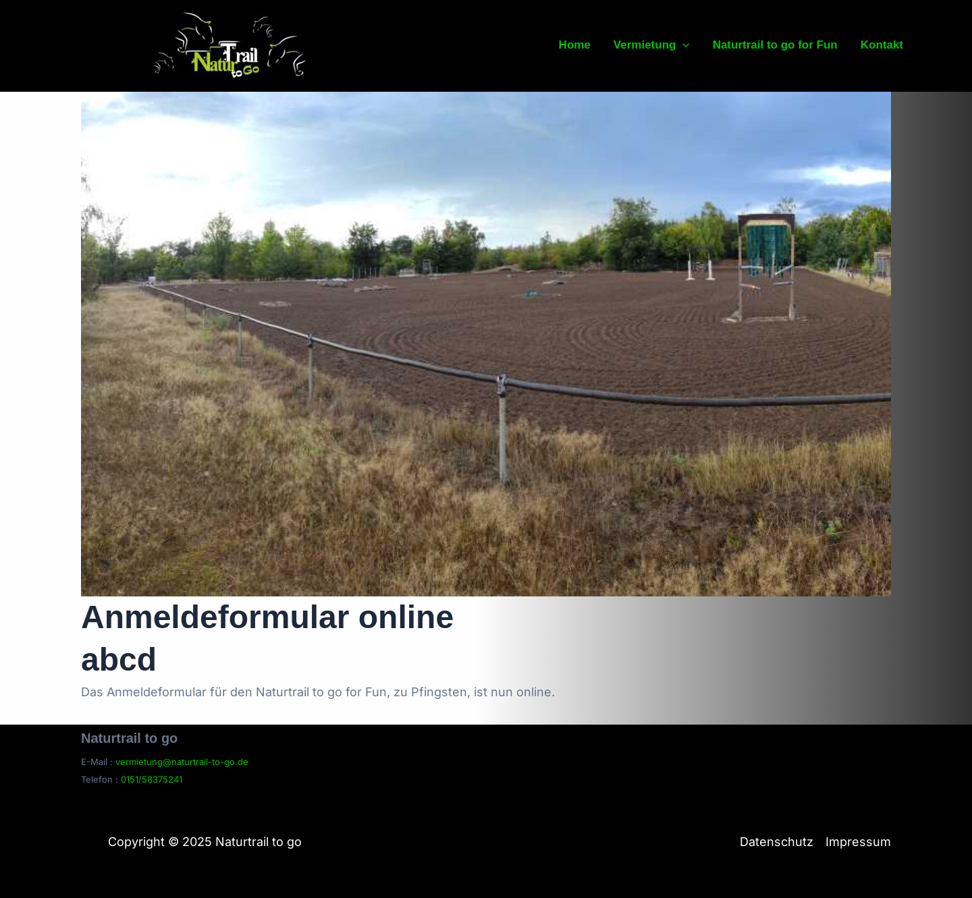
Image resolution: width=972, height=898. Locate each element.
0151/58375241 (151, 779)
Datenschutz (776, 842)
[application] (682, 45)
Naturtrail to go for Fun (775, 44)
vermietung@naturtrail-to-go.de (181, 761)
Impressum (858, 842)
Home (575, 44)
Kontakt (882, 44)
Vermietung (652, 45)
